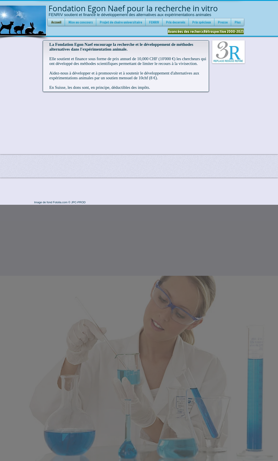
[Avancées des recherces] (187, 31)
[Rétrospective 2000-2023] (223, 31)
